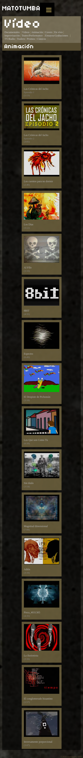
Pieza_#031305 (41, 599)
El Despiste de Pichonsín (41, 383)
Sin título (41, 470)
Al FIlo (41, 254)
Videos (25, 32)
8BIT (41, 297)
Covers (48, 32)
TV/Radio (9, 38)
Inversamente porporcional (41, 728)
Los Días (41, 211)
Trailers (21, 38)
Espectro (41, 340)
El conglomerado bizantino (41, 685)
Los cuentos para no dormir (41, 168)
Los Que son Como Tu (41, 426)
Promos (31, 38)
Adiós (41, 556)
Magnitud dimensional (41, 513)
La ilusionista (41, 642)
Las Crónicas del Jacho (41, 77)
